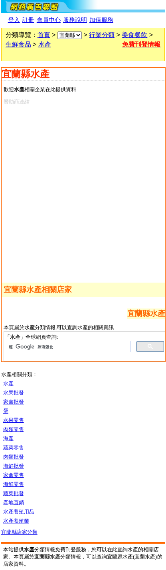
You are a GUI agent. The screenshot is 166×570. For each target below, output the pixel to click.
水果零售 (13, 420)
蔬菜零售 (13, 448)
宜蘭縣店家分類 (19, 532)
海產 (8, 438)
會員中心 (49, 20)
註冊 (28, 20)
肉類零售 (13, 429)
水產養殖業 (16, 521)
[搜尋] (67, 346)
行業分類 (102, 34)
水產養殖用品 (18, 512)
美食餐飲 (134, 34)
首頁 (44, 34)
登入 (14, 20)
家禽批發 (13, 402)
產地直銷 (13, 503)
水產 (44, 44)
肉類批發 (13, 457)
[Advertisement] (83, 192)
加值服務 (101, 20)
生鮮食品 (18, 44)
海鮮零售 (13, 484)
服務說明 (75, 20)
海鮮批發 (13, 466)
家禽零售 (13, 475)
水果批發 (13, 393)
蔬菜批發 (13, 493)
